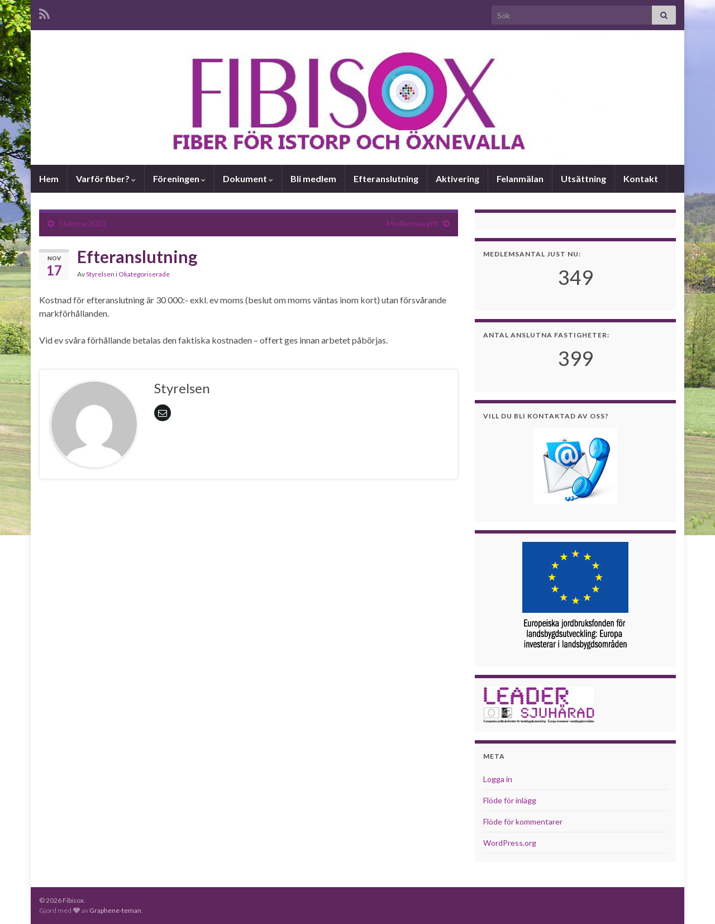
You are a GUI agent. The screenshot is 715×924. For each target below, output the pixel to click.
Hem (49, 178)
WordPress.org (509, 842)
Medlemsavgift (412, 223)
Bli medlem (313, 178)
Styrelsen (100, 274)
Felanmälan (520, 178)
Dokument (248, 178)
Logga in (497, 779)
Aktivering (457, 178)
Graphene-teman (115, 910)
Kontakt (640, 178)
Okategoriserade (144, 274)
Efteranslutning (386, 178)
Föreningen (179, 178)
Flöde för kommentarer (523, 821)
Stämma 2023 (82, 223)
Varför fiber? (106, 178)
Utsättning (583, 178)
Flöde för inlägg (509, 800)
